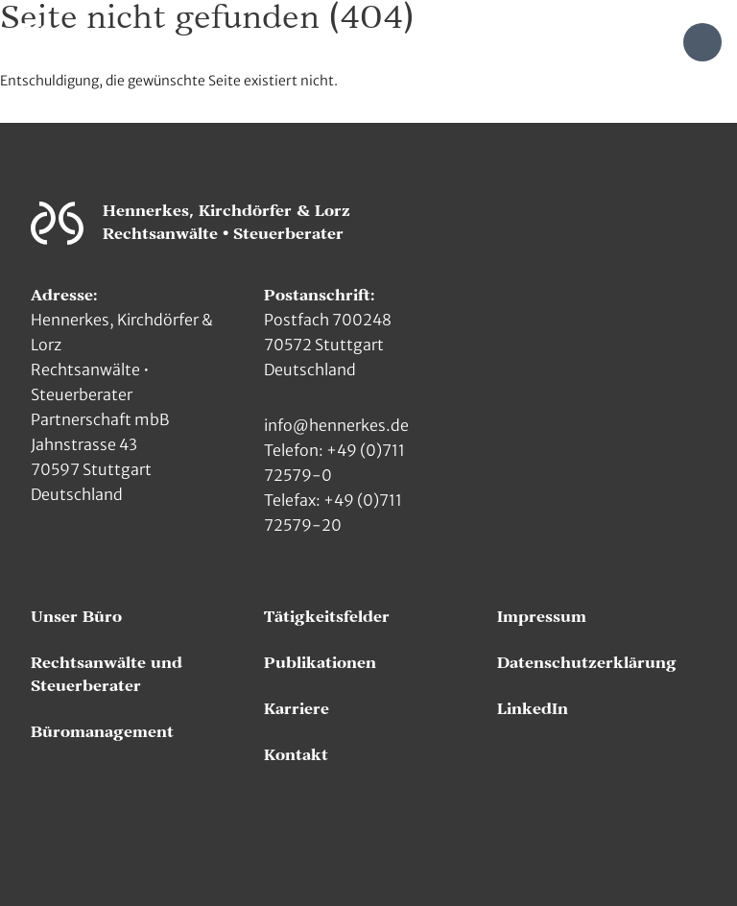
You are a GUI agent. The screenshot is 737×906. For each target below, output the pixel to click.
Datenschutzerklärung (587, 663)
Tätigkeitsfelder (327, 617)
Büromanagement (102, 732)
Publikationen (320, 663)
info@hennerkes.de (336, 425)
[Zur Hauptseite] (36, 41)
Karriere (296, 709)
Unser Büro (76, 617)
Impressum (541, 617)
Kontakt (296, 755)
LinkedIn (532, 709)
